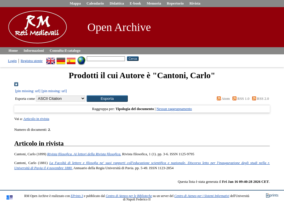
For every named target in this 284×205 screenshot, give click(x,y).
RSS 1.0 (240, 99)
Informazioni (34, 51)
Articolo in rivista (36, 119)
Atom (222, 99)
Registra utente (32, 61)
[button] (107, 98)
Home (13, 51)
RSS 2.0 (259, 99)
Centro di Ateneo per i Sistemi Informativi (201, 196)
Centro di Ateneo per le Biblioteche (129, 196)
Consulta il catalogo (65, 51)
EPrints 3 (77, 196)
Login (12, 61)
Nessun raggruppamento (174, 109)
